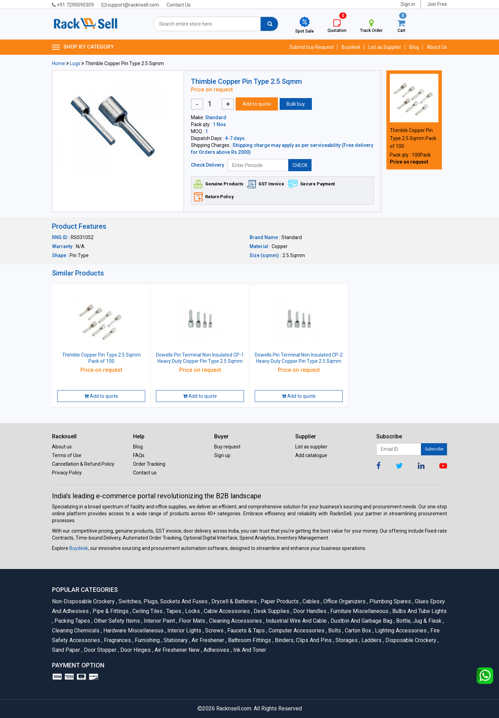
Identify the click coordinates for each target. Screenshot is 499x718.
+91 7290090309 (73, 5)
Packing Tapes (71, 621)
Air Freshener (207, 640)
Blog (414, 47)
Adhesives (216, 650)
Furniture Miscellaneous (359, 611)
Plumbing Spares (389, 601)
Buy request (227, 446)
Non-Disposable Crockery (84, 601)
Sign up (222, 455)
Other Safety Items (116, 621)
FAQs (139, 455)
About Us (437, 47)
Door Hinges (135, 650)
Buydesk (351, 47)
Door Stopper (99, 650)
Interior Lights (184, 630)
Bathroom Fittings (249, 640)
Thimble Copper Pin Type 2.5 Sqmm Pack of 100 (413, 138)
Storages (346, 640)
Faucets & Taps (245, 630)
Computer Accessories (296, 630)
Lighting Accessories (400, 630)
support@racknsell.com (130, 5)
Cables (310, 601)
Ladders (371, 640)
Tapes (173, 611)
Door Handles (309, 611)
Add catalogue (311, 455)
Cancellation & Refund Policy (83, 464)
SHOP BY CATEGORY (83, 47)
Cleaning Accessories (235, 621)
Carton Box (357, 630)
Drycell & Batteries (233, 601)
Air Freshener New (176, 650)
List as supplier (311, 446)
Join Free (437, 4)
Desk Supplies (271, 611)
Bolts (334, 630)
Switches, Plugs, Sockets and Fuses (162, 601)
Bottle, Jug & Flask (418, 621)
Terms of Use (66, 455)
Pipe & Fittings (110, 611)
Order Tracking (149, 464)
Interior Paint (158, 621)
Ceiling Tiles (147, 611)
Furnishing (146, 640)
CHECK (299, 165)
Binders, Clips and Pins (302, 640)
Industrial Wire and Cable (295, 621)
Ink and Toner (248, 650)
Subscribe (434, 449)
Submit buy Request (311, 47)
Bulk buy (296, 104)
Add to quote (257, 104)
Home (58, 63)
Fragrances (117, 640)
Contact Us (179, 5)
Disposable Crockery (410, 640)
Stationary (175, 640)
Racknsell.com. (234, 708)
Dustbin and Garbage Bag (361, 621)
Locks (192, 611)
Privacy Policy (67, 472)
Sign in (408, 4)
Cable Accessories (226, 611)
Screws (214, 630)
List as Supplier (384, 47)
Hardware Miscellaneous (133, 630)
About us (62, 446)
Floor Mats (191, 621)
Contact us (145, 472)
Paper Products (279, 601)
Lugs (75, 63)
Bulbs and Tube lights (418, 611)
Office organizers (344, 601)
